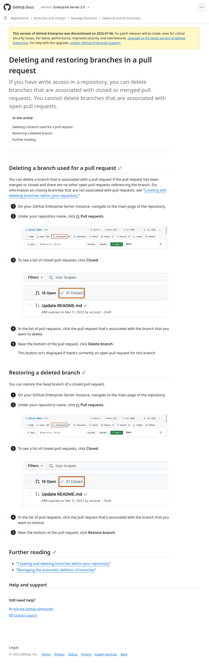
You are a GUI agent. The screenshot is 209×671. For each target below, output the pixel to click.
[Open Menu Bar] (201, 7)
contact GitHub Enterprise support (95, 43)
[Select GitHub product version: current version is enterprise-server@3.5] (65, 7)
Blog (124, 654)
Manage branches (84, 18)
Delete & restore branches (121, 18)
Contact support (23, 615)
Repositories (20, 18)
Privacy (59, 654)
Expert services (106, 654)
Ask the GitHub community (31, 609)
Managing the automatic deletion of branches (56, 569)
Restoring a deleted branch (47, 372)
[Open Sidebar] (5, 18)
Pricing (86, 654)
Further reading (32, 552)
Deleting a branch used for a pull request (65, 168)
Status (73, 654)
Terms (46, 654)
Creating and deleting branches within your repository (63, 563)
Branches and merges (50, 18)
